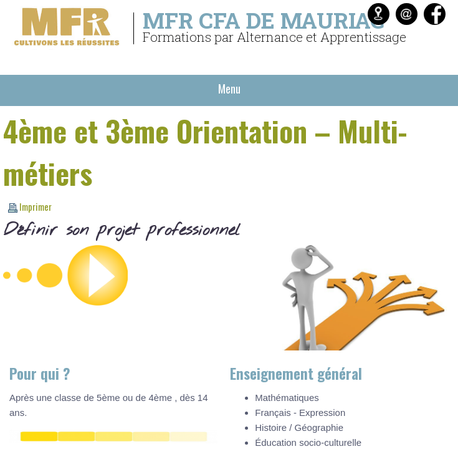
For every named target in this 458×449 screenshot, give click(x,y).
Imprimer (30, 206)
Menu (229, 88)
